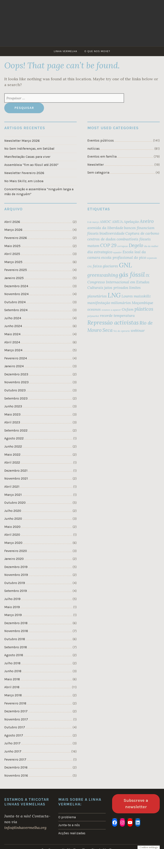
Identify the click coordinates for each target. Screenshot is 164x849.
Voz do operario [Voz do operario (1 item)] (121, 330)
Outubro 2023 (15, 390)
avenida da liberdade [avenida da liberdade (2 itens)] (105, 227)
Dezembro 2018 (16, 623)
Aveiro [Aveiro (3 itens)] (147, 221)
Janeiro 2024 (14, 366)
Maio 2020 (12, 527)
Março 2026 (13, 230)
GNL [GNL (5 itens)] (125, 265)
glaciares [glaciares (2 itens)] (110, 265)
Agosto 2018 (13, 655)
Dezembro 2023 (16, 374)
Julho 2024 (12, 318)
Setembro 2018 (15, 647)
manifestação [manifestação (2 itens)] (98, 302)
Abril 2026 (12, 222)
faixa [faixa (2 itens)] (97, 265)
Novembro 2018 (16, 631)
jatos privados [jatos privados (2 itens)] (116, 287)
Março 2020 (13, 543)
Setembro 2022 (16, 430)
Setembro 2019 (15, 591)
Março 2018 (13, 695)
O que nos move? (97, 51)
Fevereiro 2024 (15, 358)
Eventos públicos (100, 140)
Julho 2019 (12, 599)
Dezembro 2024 (16, 286)
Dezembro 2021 (16, 471)
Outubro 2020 (15, 503)
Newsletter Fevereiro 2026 (24, 173)
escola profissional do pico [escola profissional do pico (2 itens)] (123, 257)
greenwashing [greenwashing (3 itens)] (102, 275)
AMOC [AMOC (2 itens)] (105, 221)
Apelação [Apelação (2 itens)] (131, 221)
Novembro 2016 (16, 775)
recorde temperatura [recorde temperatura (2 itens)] (117, 315)
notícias (93, 149)
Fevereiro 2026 (15, 238)
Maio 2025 (12, 246)
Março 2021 (13, 495)
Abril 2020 (12, 535)
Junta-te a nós (69, 825)
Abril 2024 (12, 342)
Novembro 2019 (16, 575)
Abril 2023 (12, 422)
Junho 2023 (13, 406)
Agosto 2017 (13, 735)
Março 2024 (13, 350)
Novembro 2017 (16, 719)
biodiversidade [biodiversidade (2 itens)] (112, 233)
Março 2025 (13, 262)
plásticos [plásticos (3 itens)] (143, 309)
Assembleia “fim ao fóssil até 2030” (31, 165)
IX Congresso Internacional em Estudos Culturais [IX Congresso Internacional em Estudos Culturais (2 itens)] (118, 281)
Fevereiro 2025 (15, 270)
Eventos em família (102, 156)
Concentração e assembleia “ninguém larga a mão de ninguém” (38, 191)
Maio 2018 (12, 679)
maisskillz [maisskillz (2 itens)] (142, 296)
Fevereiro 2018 (15, 703)
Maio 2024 (12, 334)
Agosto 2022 (14, 438)
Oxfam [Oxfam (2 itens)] (127, 309)
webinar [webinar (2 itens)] (138, 330)
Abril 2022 (12, 462)
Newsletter (95, 165)
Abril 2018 (11, 687)
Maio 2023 (12, 414)
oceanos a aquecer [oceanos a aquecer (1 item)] (111, 309)
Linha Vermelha (65, 51)
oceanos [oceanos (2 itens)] (94, 309)
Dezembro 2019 (16, 567)
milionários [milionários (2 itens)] (121, 302)
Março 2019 (13, 615)
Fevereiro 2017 (15, 759)
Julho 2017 (12, 743)
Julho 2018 (12, 663)
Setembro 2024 (16, 310)
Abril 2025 (12, 254)
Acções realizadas (71, 833)
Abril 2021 (11, 487)
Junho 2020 (13, 519)
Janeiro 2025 (14, 278)
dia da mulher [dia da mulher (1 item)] (151, 246)
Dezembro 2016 (16, 767)
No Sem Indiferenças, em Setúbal (29, 149)
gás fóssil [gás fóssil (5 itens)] (132, 274)
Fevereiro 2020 (15, 551)
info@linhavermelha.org (25, 827)
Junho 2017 (12, 751)
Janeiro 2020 (14, 559)
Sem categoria (98, 172)
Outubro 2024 (15, 302)
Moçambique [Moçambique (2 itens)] (142, 302)
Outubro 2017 (14, 727)
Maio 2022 (12, 455)
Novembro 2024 (16, 294)
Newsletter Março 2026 (22, 141)
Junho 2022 (13, 446)
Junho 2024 (13, 326)
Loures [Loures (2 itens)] (127, 296)
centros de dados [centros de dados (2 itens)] (101, 239)
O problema (67, 817)
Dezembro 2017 (16, 711)
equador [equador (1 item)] (117, 252)
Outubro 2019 (14, 583)
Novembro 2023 (16, 382)
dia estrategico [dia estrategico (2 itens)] (99, 251)
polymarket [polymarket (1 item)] (93, 316)
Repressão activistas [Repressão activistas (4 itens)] (113, 322)
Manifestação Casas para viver (27, 157)
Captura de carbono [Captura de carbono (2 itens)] (142, 233)
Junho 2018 (12, 671)
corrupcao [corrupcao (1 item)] (122, 246)
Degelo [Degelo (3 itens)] (136, 245)
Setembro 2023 (16, 398)
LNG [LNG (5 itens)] (114, 295)
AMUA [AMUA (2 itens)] (117, 221)
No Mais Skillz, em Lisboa (23, 181)
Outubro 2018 (14, 639)
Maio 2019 (12, 607)
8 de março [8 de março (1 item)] (93, 222)
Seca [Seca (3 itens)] (107, 330)
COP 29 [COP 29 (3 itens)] (108, 245)
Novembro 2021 (16, 478)
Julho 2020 (12, 511)
